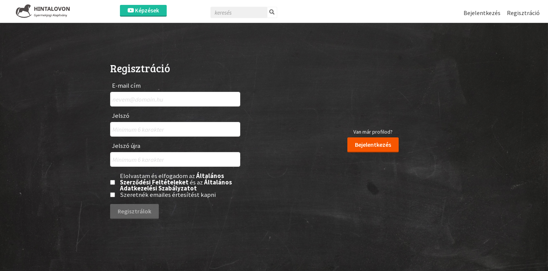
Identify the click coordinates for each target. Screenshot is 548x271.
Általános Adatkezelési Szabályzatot (176, 185)
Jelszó (120, 116)
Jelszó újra (126, 146)
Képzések (143, 10)
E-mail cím (126, 85)
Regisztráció (523, 13)
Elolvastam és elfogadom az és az (176, 182)
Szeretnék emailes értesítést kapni (168, 195)
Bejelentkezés (482, 13)
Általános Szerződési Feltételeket (172, 179)
